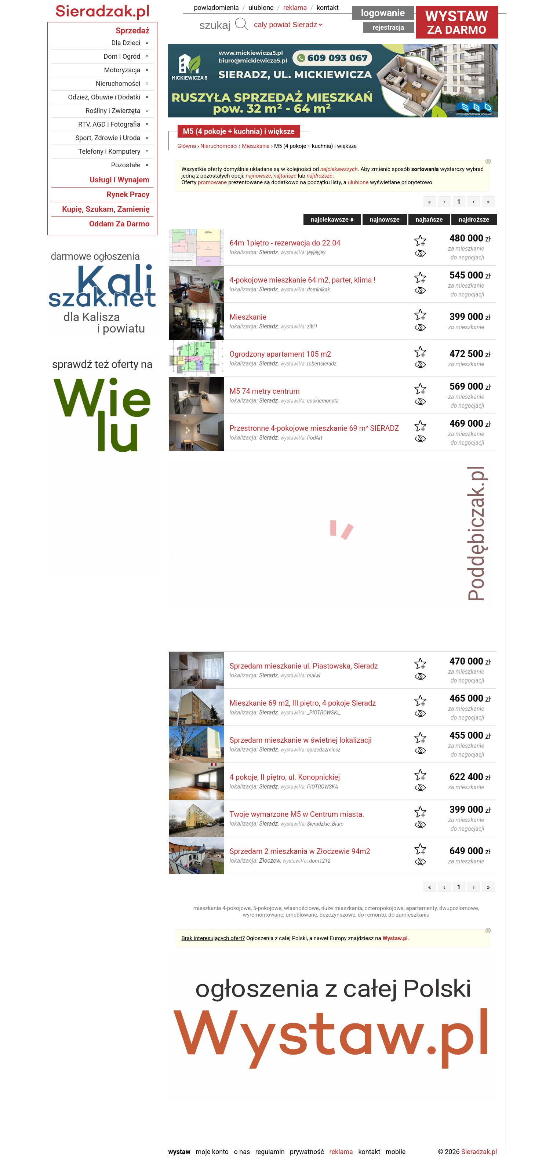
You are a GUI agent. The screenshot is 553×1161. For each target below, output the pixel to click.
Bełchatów (126, 1022)
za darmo (456, 22)
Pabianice (127, 1071)
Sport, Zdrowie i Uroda (108, 138)
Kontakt (369, 1151)
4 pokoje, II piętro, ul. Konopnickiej (285, 777)
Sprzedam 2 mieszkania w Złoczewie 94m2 (300, 851)
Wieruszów (125, 1131)
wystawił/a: (302, 252)
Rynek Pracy (127, 194)
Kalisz (132, 1051)
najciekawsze (332, 219)
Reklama (341, 1151)
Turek (132, 1111)
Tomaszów (126, 1101)
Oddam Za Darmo (119, 223)
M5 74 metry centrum (265, 391)
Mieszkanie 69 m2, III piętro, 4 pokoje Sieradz (303, 703)
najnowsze (258, 175)
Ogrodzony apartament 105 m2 (280, 354)
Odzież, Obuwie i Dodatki (104, 97)
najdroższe (319, 175)
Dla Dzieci (126, 43)
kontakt (328, 7)
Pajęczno (128, 1081)
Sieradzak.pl (479, 1151)
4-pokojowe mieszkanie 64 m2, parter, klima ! (303, 280)
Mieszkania (256, 146)
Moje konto (212, 1151)
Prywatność (307, 1151)
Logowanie (383, 12)
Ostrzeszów (124, 1061)
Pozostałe (126, 165)
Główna (187, 146)
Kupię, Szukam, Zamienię (105, 209)
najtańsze (284, 175)
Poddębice (126, 1091)
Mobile (395, 1151)
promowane (212, 182)
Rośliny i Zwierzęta (113, 110)
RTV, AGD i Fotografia (109, 124)
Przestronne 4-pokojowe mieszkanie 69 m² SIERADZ (314, 428)
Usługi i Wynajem (119, 179)
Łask (134, 1032)
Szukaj (241, 24)
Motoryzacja (122, 70)
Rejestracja (388, 27)
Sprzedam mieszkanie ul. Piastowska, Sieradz (304, 666)
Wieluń (131, 1121)
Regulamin (270, 1151)
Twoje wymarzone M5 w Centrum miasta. (297, 814)
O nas (242, 1151)
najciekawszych (339, 169)
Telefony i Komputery (110, 151)
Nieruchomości (218, 146)
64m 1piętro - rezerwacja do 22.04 (285, 243)
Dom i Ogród (121, 56)
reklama (295, 7)
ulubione (260, 7)
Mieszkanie (248, 317)
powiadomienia (216, 7)
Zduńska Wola (121, 1141)
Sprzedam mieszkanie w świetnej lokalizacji (301, 740)
